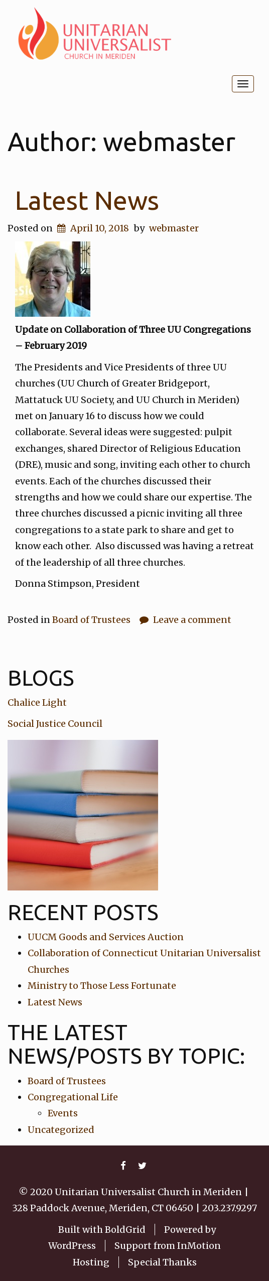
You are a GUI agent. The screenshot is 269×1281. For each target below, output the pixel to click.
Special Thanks (162, 1262)
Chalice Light (37, 702)
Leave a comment (192, 619)
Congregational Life (73, 1097)
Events (63, 1113)
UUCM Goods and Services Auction (106, 937)
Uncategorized (61, 1129)
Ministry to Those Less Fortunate (102, 985)
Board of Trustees (91, 619)
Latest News (87, 200)
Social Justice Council (55, 723)
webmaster (174, 228)
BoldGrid (125, 1229)
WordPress (72, 1245)
